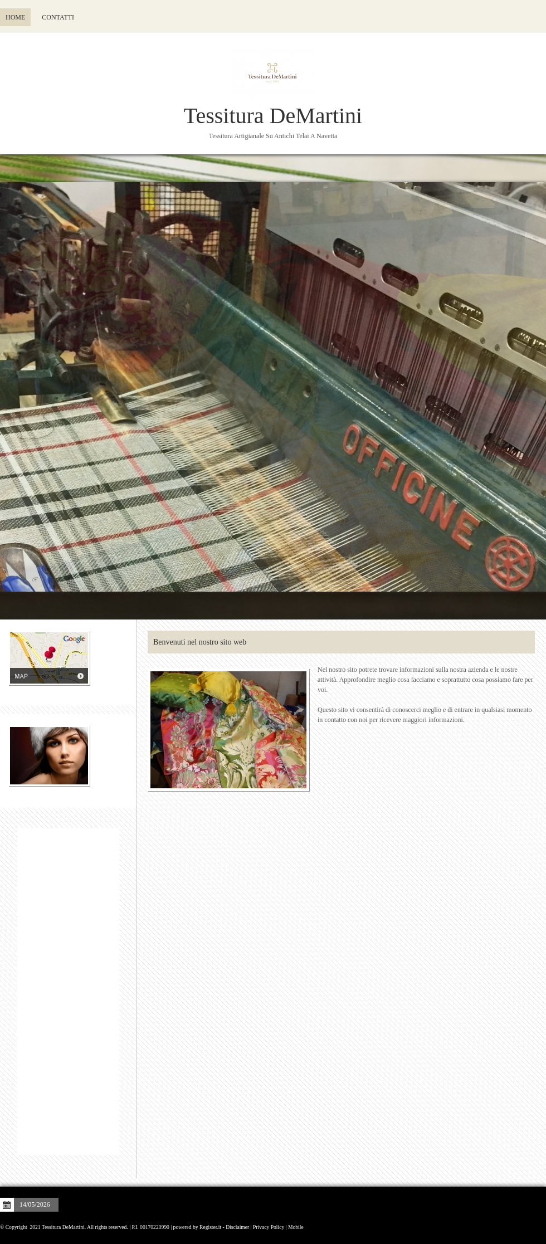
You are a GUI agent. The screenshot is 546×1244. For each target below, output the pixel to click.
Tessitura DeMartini (273, 115)
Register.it (210, 1227)
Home (15, 17)
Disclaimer (237, 1227)
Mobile (296, 1227)
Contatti (58, 17)
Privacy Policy (268, 1227)
